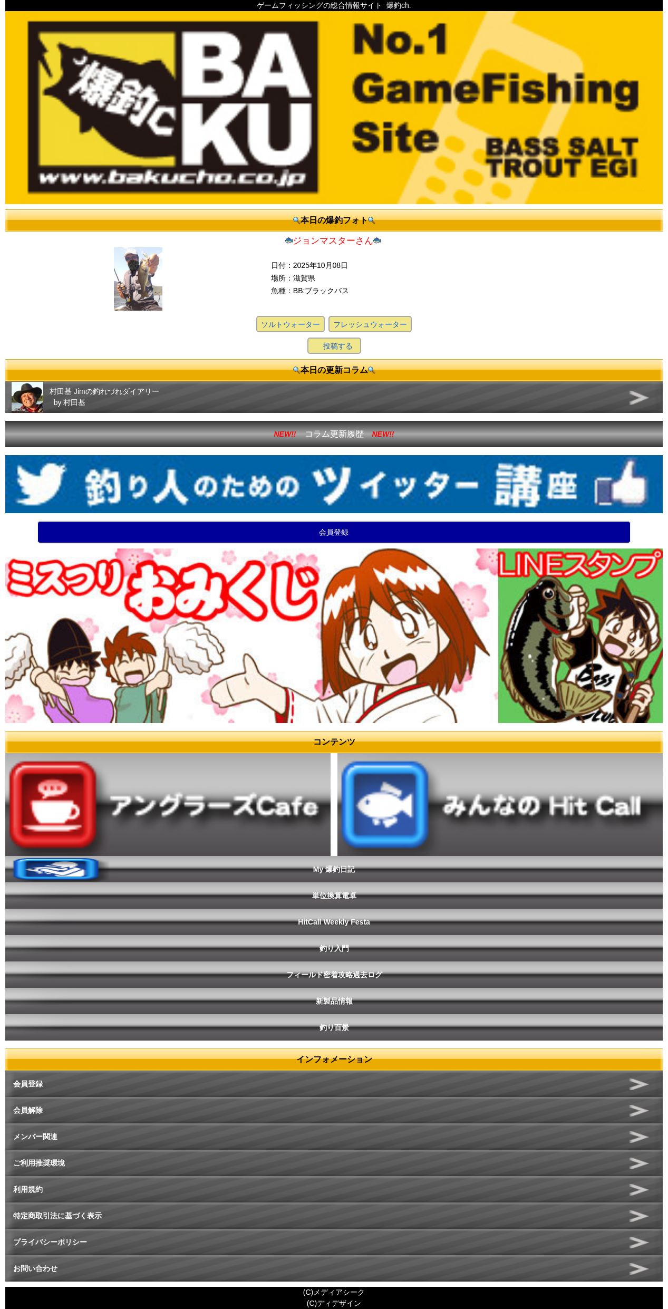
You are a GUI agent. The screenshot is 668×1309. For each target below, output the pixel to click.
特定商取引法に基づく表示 (57, 1215)
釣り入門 (334, 948)
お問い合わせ (35, 1268)
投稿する (338, 346)
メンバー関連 (35, 1136)
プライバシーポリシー (50, 1242)
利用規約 (28, 1189)
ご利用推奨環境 (39, 1163)
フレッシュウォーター (370, 324)
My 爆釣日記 (334, 869)
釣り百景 (334, 1027)
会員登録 (333, 532)
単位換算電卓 (334, 895)
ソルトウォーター (290, 324)
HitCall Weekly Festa (334, 922)
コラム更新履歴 (334, 433)
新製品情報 (334, 1001)
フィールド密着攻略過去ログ (334, 974)
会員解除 (28, 1110)
